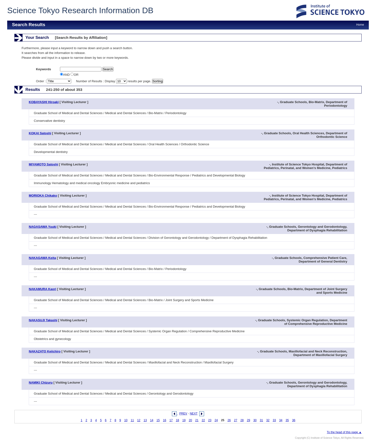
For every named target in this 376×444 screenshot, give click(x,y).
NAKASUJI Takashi (43, 320)
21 (197, 420)
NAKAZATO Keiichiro (45, 351)
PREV (183, 413)
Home (360, 24)
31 (261, 420)
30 (255, 420)
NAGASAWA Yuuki (43, 226)
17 (171, 420)
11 (132, 420)
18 (177, 420)
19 (184, 420)
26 (229, 420)
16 (164, 420)
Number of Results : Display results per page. (114, 81)
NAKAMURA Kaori (42, 289)
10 (126, 420)
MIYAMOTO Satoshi (43, 164)
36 (293, 420)
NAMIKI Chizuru (41, 382)
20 (190, 420)
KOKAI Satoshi (40, 133)
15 (158, 420)
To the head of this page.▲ (344, 432)
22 (203, 420)
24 (216, 420)
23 (210, 420)
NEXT (194, 413)
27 (235, 420)
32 (268, 420)
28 (242, 420)
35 (287, 420)
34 (280, 420)
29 (248, 420)
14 (151, 420)
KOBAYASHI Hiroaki (44, 102)
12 (139, 420)
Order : (54, 81)
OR (74, 74)
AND (65, 74)
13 (145, 420)
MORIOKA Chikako (43, 195)
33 (274, 420)
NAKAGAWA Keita (42, 258)
